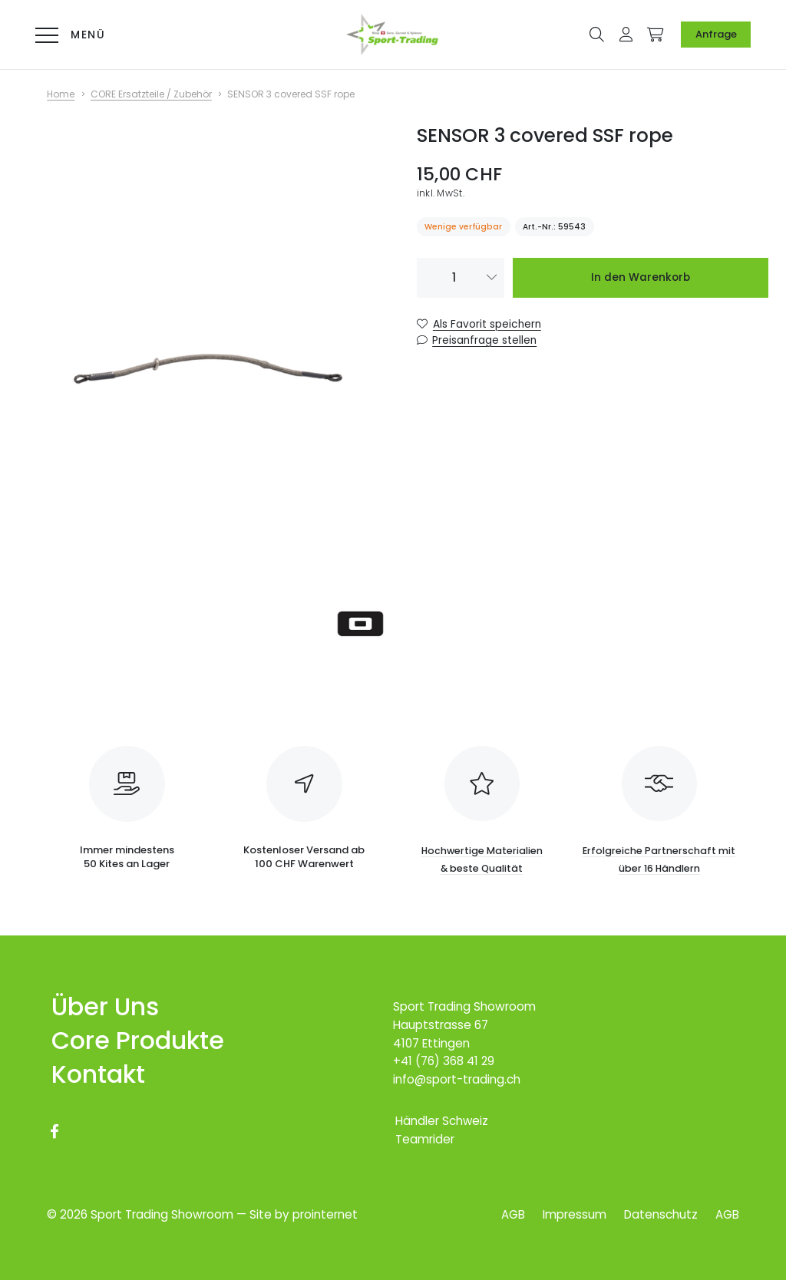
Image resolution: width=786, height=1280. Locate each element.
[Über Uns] (103, 1004)
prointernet (325, 1214)
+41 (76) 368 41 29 (445, 1059)
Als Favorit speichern (487, 324)
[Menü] (67, 34)
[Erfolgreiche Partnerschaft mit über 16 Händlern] (659, 807)
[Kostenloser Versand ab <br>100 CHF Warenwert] (304, 803)
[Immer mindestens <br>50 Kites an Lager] (126, 803)
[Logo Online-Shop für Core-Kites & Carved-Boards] (393, 35)
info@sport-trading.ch (456, 1076)
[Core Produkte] (135, 1039)
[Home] (69, 94)
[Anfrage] (716, 34)
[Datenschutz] (660, 1214)
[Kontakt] (95, 1074)
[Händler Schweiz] (440, 1118)
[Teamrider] (422, 1136)
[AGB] (512, 1214)
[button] (597, 33)
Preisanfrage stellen (484, 340)
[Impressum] (574, 1214)
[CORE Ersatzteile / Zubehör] (160, 94)
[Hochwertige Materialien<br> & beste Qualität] (481, 807)
